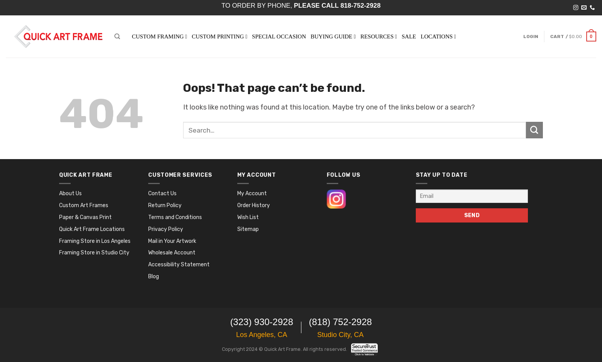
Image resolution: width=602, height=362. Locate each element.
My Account (252, 193)
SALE (409, 36)
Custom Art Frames (83, 205)
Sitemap (248, 229)
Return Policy (165, 205)
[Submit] (534, 130)
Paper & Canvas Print (85, 217)
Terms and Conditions (175, 217)
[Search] (117, 36)
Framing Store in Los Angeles (95, 241)
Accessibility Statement (179, 264)
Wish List (248, 217)
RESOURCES (379, 36)
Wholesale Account (171, 252)
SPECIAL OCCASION (279, 36)
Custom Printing (219, 36)
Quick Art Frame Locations (92, 229)
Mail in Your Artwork (172, 241)
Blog (153, 276)
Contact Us (162, 193)
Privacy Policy (165, 229)
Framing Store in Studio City (94, 252)
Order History (253, 205)
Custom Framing (159, 36)
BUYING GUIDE (333, 36)
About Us (70, 193)
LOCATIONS (438, 36)
